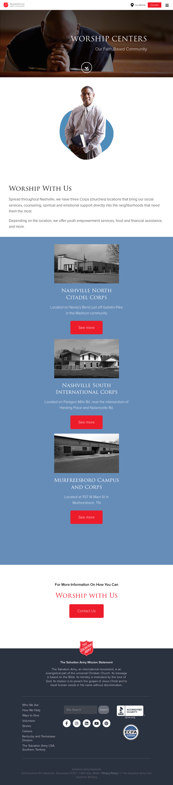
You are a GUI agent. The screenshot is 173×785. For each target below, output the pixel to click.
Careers (27, 731)
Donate (155, 4)
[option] (86, 43)
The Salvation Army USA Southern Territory (38, 747)
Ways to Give (30, 715)
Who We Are (30, 705)
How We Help (31, 710)
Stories (26, 726)
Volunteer (28, 721)
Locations (138, 5)
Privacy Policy (110, 773)
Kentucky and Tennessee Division (38, 738)
